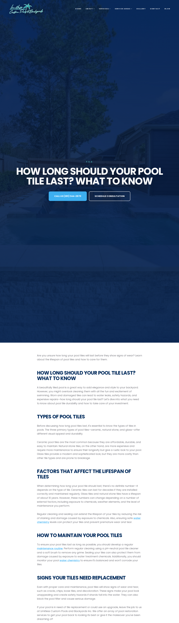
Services (104, 9)
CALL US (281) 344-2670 (67, 196)
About (90, 9)
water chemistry (70, 560)
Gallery (141, 9)
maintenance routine (50, 548)
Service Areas (123, 9)
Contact (155, 9)
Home (78, 9)
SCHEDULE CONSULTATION (110, 196)
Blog (167, 9)
